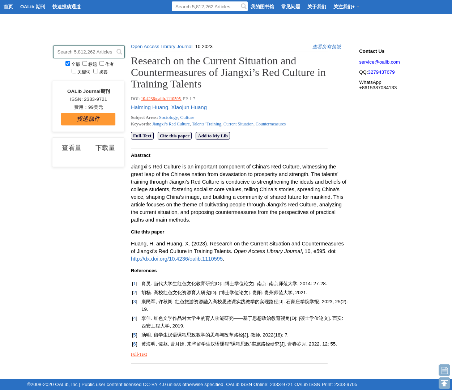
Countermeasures (270, 124)
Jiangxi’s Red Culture (171, 124)
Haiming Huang (149, 107)
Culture (187, 117)
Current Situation (237, 124)
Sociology (168, 117)
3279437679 (381, 72)
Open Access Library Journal (161, 46)
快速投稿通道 (66, 6)
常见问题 (290, 6)
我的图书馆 (262, 6)
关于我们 (316, 6)
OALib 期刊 (32, 6)
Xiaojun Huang (188, 107)
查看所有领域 (326, 47)
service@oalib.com (379, 62)
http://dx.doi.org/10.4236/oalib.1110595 (177, 259)
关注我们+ (346, 6)
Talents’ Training (206, 124)
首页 (8, 6)
